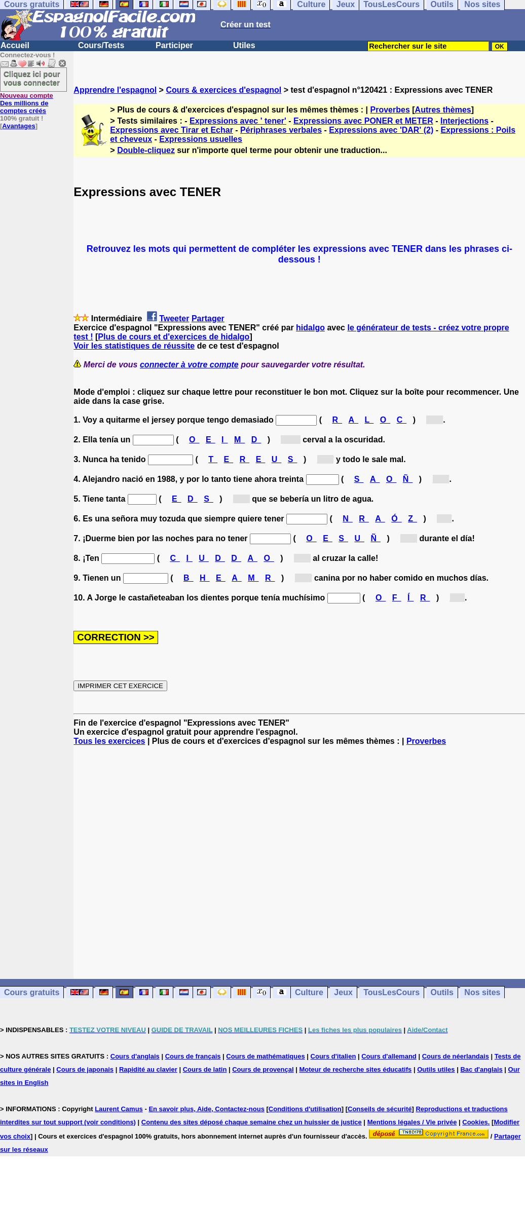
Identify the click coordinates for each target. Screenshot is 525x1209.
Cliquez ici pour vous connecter (32, 78)
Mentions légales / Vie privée (412, 1122)
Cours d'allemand (389, 1056)
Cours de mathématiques (265, 1056)
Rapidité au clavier (148, 1069)
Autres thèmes (443, 109)
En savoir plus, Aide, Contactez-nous (206, 1109)
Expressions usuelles (200, 139)
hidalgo (310, 327)
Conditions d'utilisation (305, 1109)
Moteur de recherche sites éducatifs (355, 1069)
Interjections (464, 121)
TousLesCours (391, 992)
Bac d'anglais (481, 1069)
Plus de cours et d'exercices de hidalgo (173, 336)
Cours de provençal (262, 1069)
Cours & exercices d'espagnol (223, 90)
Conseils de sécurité (379, 1109)
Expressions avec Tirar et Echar (171, 130)
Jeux (343, 992)
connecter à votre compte (189, 364)
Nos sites (482, 992)
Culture (309, 992)
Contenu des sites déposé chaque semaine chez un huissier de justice (251, 1122)
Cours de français (193, 1056)
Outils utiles (436, 1069)
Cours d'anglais (135, 1056)
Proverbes (390, 109)
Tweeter (174, 318)
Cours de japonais (85, 1069)
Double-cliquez (146, 150)
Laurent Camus (119, 1109)
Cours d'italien (333, 1056)
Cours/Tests (101, 45)
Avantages (18, 126)
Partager (208, 318)
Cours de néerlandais (455, 1056)
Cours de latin (205, 1069)
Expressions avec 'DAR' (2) (381, 130)
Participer (174, 45)
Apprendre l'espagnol (115, 90)
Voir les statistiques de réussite (134, 346)
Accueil (15, 45)
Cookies (475, 1122)
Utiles (244, 45)
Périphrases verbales (281, 130)
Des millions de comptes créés (26, 103)
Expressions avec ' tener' (238, 121)
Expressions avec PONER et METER (363, 121)
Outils (442, 992)
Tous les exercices (109, 741)
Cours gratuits (31, 992)
